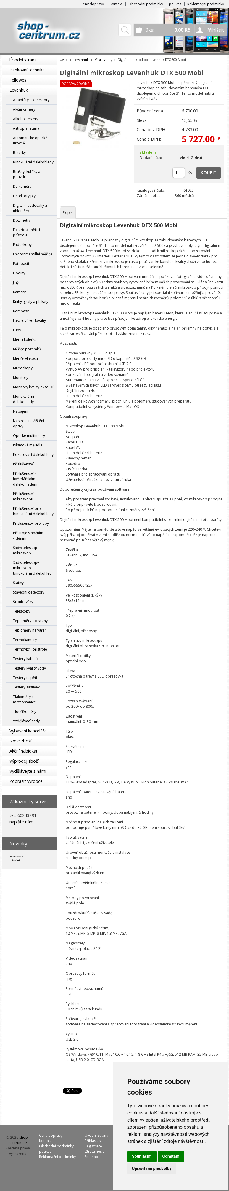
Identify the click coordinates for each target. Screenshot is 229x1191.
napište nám (21, 822)
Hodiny (19, 273)
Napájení (20, 411)
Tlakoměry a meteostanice (24, 699)
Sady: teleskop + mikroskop (26, 550)
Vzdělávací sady (26, 720)
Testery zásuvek (26, 687)
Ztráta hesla (95, 1151)
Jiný (16, 282)
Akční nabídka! (23, 751)
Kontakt (116, 4)
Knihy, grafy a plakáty (30, 301)
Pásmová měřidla (27, 445)
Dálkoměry (22, 186)
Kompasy (21, 311)
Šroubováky (23, 601)
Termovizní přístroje (30, 649)
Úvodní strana (23, 60)
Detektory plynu (26, 195)
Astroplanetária (26, 128)
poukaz (175, 4)
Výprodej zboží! (24, 761)
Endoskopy (22, 244)
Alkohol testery (25, 118)
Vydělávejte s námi (27, 771)
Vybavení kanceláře (28, 731)
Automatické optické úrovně (30, 140)
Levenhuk (18, 90)
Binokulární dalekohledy (33, 162)
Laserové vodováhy (29, 320)
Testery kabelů (25, 658)
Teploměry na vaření (30, 630)
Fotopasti (21, 263)
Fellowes (17, 80)
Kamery (19, 292)
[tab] (68, 212)
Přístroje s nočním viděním (28, 535)
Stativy (18, 582)
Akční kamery (24, 109)
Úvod (64, 59)
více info (16, 860)
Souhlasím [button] (142, 1156)
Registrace (93, 1146)
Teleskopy (21, 611)
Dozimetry (21, 220)
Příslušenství (23, 464)
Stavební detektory (28, 592)
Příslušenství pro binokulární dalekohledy (33, 511)
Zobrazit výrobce (26, 781)
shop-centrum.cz (19, 1140)
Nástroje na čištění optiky (28, 423)
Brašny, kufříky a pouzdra (26, 174)
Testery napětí (25, 677)
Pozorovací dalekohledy (33, 454)
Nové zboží (20, 741)
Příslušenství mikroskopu (23, 496)
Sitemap (91, 1156)
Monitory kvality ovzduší (33, 386)
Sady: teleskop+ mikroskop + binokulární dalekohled (32, 568)
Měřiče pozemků (27, 349)
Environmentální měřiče (32, 254)
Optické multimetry (29, 435)
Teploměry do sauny (30, 620)
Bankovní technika (27, 70)
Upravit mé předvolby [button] (151, 1168)
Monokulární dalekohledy (23, 399)
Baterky (19, 152)
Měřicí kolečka (25, 339)
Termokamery (25, 639)
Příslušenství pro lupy (31, 523)
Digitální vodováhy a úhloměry (30, 208)
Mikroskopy (23, 368)
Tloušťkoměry (24, 711)
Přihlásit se (94, 1140)
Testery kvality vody (29, 668)
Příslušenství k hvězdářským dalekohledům (25, 479)
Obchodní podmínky (145, 4)
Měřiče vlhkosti (25, 358)
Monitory (20, 377)
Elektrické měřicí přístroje (26, 232)
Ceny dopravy (92, 4)
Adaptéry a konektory (31, 99)
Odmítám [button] (171, 1156)
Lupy (17, 330)
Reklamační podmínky (205, 4)
